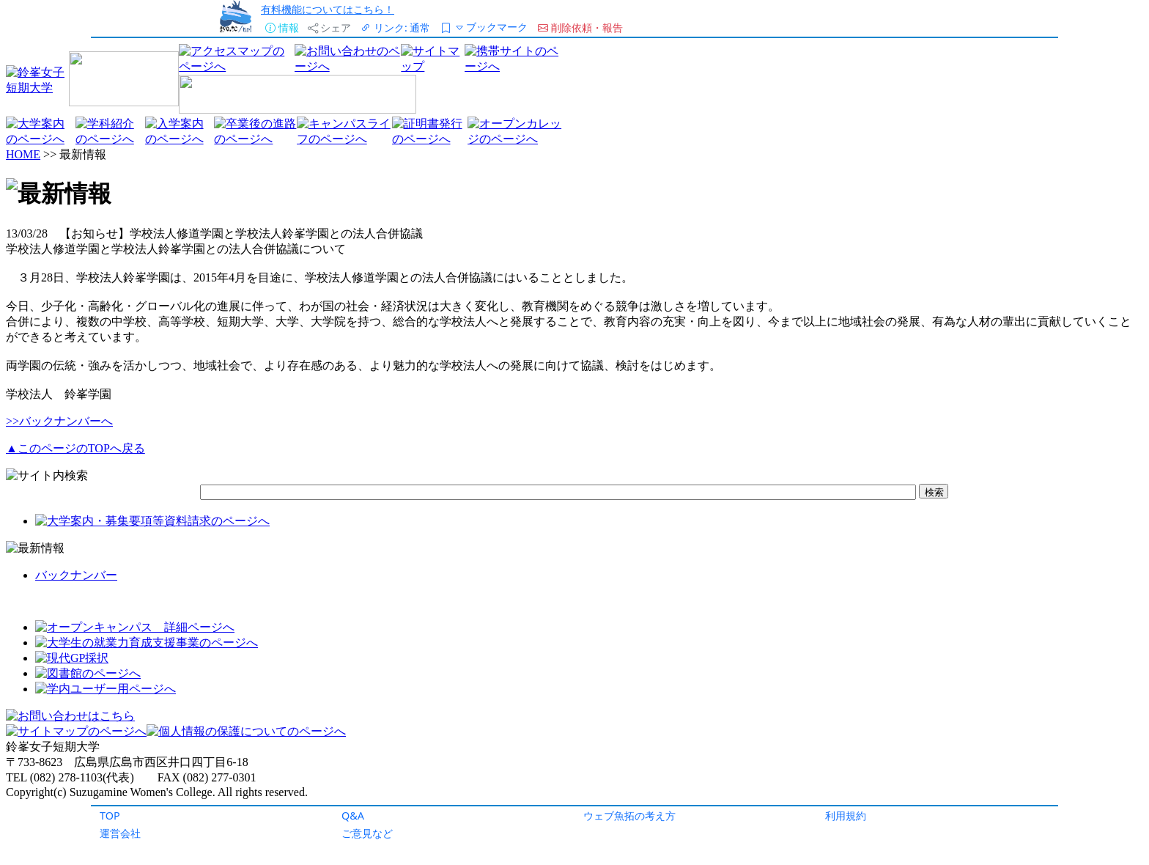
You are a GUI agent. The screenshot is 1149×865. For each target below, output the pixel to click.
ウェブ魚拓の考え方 (629, 815)
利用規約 (845, 815)
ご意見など (367, 833)
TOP (110, 815)
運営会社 (120, 833)
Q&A (352, 815)
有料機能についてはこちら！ (327, 9)
